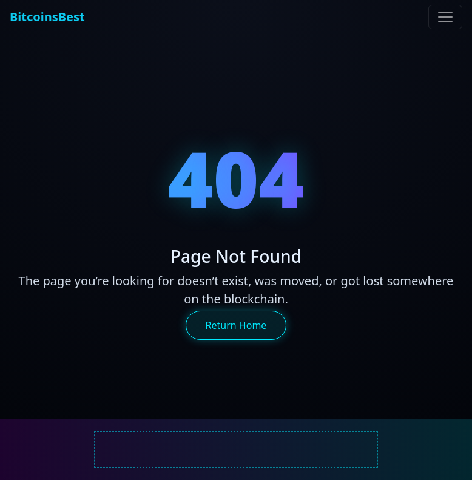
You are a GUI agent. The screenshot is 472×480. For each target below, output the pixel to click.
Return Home (236, 325)
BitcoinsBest (47, 16)
